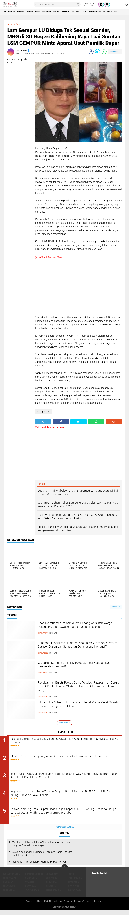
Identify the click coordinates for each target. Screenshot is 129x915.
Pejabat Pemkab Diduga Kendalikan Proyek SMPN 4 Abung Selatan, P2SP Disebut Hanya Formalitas (68, 741)
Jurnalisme (52, 879)
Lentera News (32, 895)
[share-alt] (43, 421)
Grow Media (73, 887)
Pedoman (67, 906)
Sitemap (57, 906)
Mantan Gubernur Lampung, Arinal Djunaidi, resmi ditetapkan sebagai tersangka (63, 760)
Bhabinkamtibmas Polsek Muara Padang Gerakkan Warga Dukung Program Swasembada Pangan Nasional (73, 628)
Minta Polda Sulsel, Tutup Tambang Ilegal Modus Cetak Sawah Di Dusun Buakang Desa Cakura (77, 708)
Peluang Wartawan (83, 906)
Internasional (118, 12)
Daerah (14, 12)
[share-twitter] (97, 51)
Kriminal (25, 12)
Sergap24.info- (18, 24)
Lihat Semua (64, 723)
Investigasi (30, 891)
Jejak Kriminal (75, 883)
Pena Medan (9, 895)
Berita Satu (9, 891)
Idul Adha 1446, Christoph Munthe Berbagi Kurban (39, 866)
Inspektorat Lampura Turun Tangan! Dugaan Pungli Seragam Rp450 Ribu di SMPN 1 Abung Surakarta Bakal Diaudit (63, 798)
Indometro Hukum (34, 879)
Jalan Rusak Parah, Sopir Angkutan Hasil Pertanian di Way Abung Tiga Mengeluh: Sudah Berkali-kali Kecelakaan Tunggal (66, 779)
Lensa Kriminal (54, 895)
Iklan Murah (100, 906)
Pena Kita (29, 887)
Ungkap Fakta (74, 895)
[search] (57, 4)
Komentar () (115, 51)
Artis (105, 12)
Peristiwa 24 (9, 883)
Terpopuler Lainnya (65, 832)
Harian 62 (8, 887)
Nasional (82, 12)
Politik (70, 12)
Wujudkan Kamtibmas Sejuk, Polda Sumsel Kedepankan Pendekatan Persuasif (75, 666)
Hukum (37, 12)
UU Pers (36, 906)
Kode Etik (46, 906)
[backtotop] (64, 872)
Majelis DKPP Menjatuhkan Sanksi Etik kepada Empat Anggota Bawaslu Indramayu (41, 849)
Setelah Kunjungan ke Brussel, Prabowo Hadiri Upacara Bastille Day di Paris (42, 858)
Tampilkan (115, 607)
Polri (47, 12)
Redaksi (26, 906)
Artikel (95, 12)
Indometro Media (11, 879)
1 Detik (71, 879)
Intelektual (74, 891)
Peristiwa (58, 12)
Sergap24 (51, 891)
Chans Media (31, 883)
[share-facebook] (91, 51)
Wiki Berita (51, 883)
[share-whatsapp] (104, 51)
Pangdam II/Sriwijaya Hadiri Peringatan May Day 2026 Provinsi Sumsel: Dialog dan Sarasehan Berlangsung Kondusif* (76, 648)
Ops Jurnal (52, 887)
